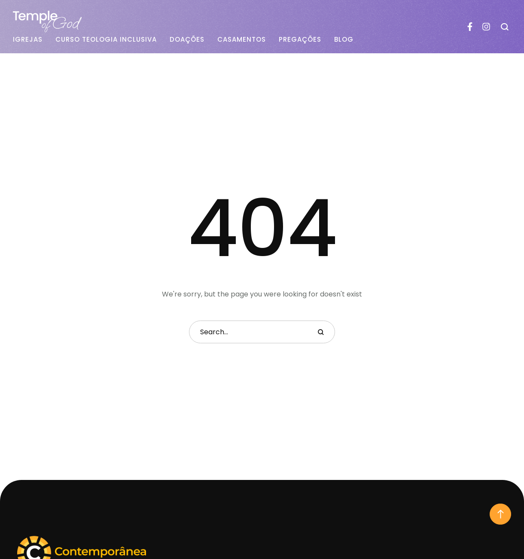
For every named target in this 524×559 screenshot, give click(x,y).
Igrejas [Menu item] (28, 39)
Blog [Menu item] (343, 39)
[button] (500, 514)
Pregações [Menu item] (300, 39)
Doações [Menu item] (187, 39)
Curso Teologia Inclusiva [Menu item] (106, 39)
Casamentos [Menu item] (241, 39)
